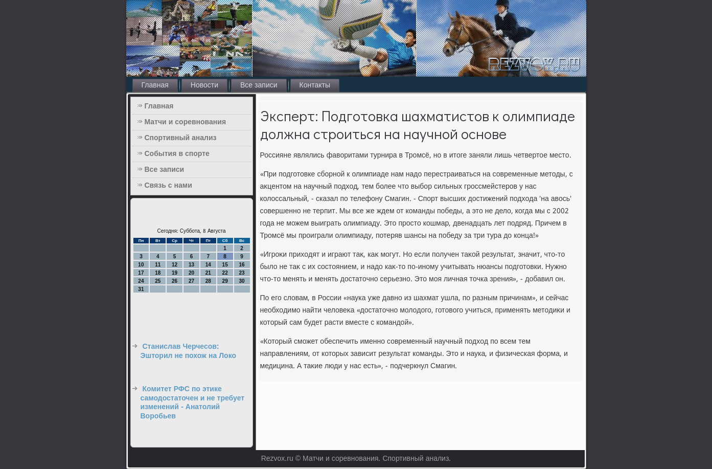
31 (141, 289)
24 (141, 281)
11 (157, 264)
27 (191, 281)
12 (174, 264)
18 (157, 273)
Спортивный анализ (181, 138)
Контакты (315, 85)
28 (208, 281)
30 (241, 281)
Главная (155, 85)
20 (191, 273)
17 (141, 273)
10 (141, 264)
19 (174, 273)
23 (241, 273)
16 (241, 264)
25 (157, 281)
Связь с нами (168, 186)
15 (225, 264)
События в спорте (177, 154)
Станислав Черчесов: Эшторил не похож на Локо (189, 351)
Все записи (259, 85)
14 (208, 264)
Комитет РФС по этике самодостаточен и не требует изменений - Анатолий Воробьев (193, 402)
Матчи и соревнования (185, 122)
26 (174, 281)
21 (208, 273)
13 (191, 264)
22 (225, 273)
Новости (204, 85)
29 (225, 281)
